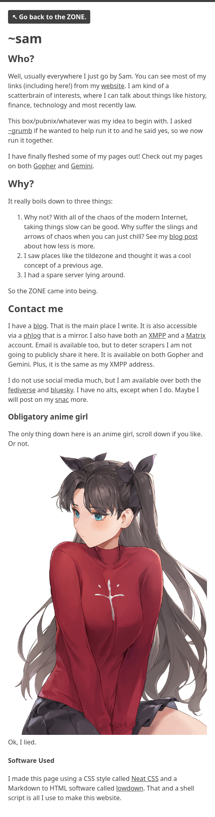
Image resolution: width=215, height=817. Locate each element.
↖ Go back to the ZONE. (49, 16)
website (112, 85)
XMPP (157, 335)
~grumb (20, 130)
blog (40, 325)
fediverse (22, 389)
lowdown (129, 788)
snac (62, 399)
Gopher (44, 165)
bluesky (62, 389)
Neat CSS (144, 778)
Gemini (82, 165)
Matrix (195, 335)
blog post (183, 236)
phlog (32, 335)
